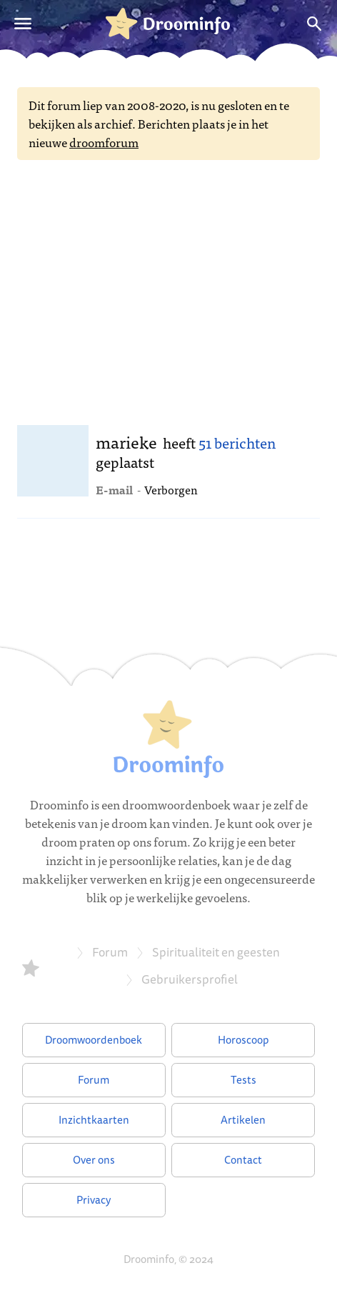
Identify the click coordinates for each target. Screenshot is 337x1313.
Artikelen (243, 1120)
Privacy (93, 1200)
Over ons (94, 1160)
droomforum (104, 141)
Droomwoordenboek (93, 1040)
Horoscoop (243, 1040)
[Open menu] (23, 23)
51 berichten (237, 442)
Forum (93, 1080)
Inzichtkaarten (94, 1120)
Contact (243, 1160)
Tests (243, 1080)
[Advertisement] (168, 288)
